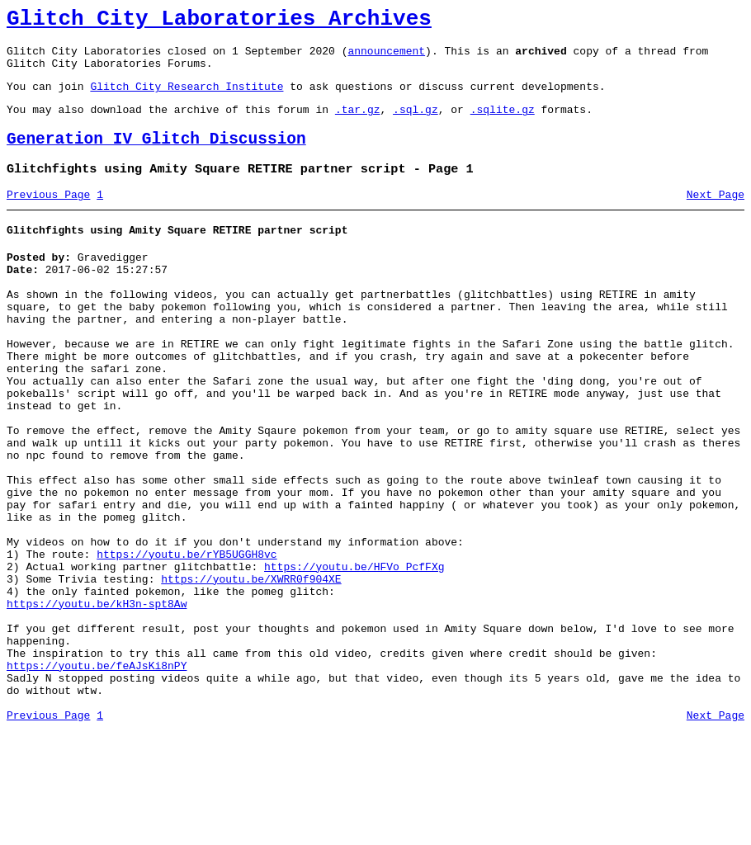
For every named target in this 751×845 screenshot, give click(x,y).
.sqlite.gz (502, 123)
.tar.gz (357, 123)
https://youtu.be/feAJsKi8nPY (97, 772)
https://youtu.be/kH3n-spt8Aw (97, 698)
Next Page (715, 217)
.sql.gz (415, 123)
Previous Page (48, 217)
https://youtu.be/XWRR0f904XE (251, 668)
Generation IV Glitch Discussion (156, 156)
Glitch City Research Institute (186, 98)
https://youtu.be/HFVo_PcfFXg (354, 653)
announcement (386, 57)
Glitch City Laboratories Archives (219, 21)
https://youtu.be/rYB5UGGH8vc (186, 638)
